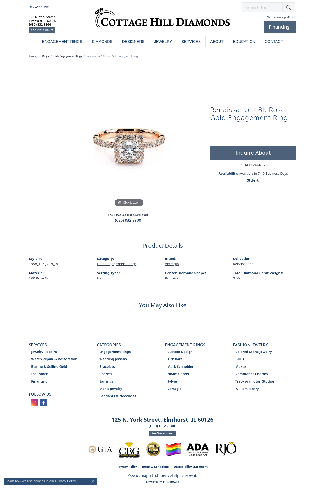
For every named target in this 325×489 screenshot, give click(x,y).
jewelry (33, 56)
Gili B (239, 359)
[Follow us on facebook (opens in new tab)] (43, 402)
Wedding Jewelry (113, 359)
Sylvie (172, 381)
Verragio (172, 263)
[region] (129, 136)
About (216, 42)
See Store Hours (42, 30)
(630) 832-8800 (128, 220)
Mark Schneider (180, 366)
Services (191, 42)
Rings (45, 56)
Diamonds (102, 42)
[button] (39, 7)
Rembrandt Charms (251, 374)
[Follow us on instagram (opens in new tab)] (34, 402)
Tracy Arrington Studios (255, 381)
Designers (133, 42)
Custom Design (180, 351)
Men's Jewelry (110, 388)
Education (244, 42)
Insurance (39, 374)
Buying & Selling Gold (49, 366)
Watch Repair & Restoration (54, 359)
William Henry (247, 388)
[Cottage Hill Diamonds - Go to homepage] (162, 21)
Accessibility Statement (191, 467)
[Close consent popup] (92, 481)
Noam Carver (178, 374)
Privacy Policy (127, 467)
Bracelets (107, 366)
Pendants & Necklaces (117, 396)
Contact (274, 42)
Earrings (106, 381)
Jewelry (163, 42)
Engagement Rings (62, 42)
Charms (105, 374)
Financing (39, 381)
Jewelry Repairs (44, 351)
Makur (240, 366)
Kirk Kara (175, 359)
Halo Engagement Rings (68, 56)
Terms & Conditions (155, 467)
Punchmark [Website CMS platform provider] (171, 482)
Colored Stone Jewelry (253, 351)
